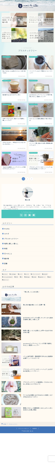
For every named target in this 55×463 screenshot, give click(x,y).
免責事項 (34, 428)
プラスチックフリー (11, 239)
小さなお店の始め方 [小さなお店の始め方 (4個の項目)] (8, 277)
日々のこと (8, 253)
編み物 (6, 258)
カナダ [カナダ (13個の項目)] (27, 274)
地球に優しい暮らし (11, 243)
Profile (7, 229)
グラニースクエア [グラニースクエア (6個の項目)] (36, 274)
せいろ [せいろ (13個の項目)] (20, 274)
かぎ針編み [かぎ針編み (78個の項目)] (13, 274)
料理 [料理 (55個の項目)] (17, 277)
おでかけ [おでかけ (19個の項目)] (5, 274)
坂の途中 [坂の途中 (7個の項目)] (45, 274)
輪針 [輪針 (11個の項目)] (50, 277)
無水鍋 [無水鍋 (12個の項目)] (34, 277)
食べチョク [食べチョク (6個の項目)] (6, 279)
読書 (5, 263)
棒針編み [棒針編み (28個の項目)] (28, 277)
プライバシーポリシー (23, 428)
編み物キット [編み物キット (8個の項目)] (42, 277)
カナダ (6, 234)
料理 (5, 248)
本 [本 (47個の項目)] (21, 277)
